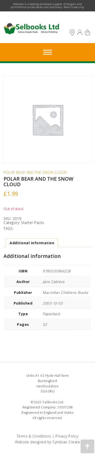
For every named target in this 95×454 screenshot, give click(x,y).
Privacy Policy (66, 436)
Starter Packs (32, 222)
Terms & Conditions (34, 436)
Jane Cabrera (53, 281)
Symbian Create (66, 442)
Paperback (51, 313)
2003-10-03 (53, 303)
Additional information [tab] (32, 242)
